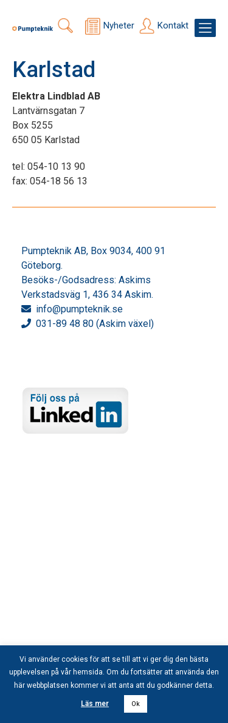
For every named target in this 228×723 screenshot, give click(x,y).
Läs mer (95, 703)
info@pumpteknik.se (79, 309)
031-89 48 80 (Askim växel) (95, 323)
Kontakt (172, 25)
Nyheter (118, 25)
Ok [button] (135, 704)
